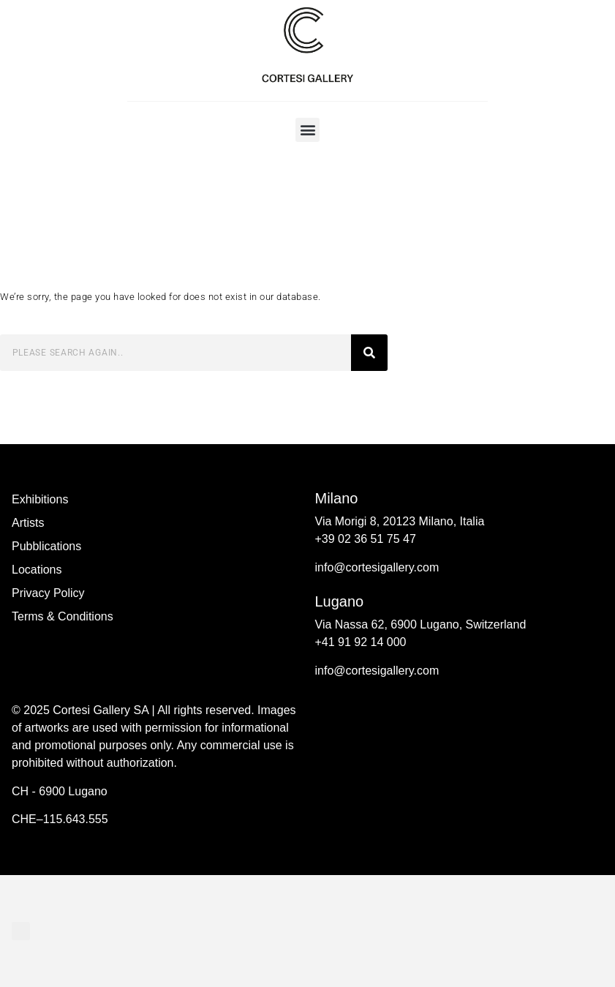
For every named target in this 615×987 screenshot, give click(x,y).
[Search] (369, 352)
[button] (307, 130)
